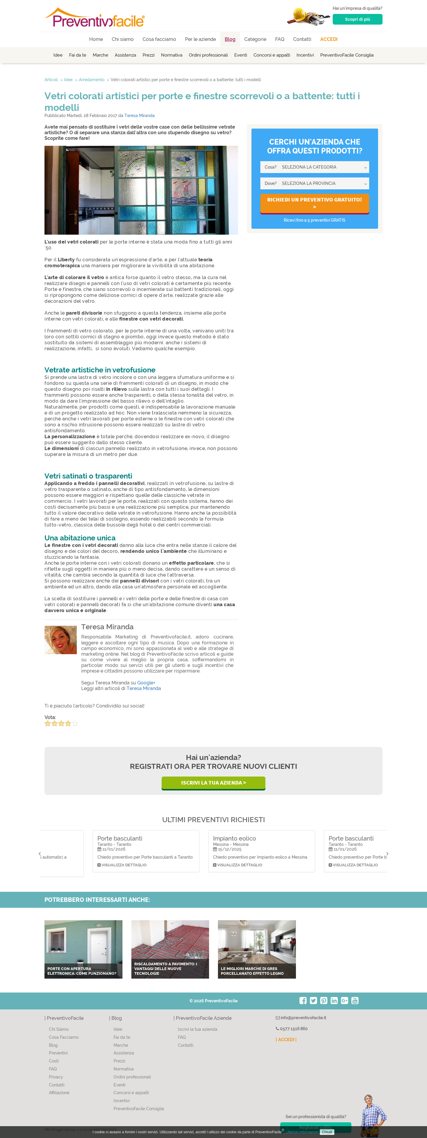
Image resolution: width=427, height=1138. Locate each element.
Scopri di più (357, 19)
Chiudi (327, 1132)
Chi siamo (123, 39)
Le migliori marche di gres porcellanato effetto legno (252, 971)
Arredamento (91, 79)
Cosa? (271, 167)
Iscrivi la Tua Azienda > (213, 782)
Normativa (171, 55)
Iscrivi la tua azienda (197, 1029)
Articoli (51, 79)
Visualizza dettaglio (73, 870)
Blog (230, 39)
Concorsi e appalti (272, 55)
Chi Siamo (58, 1029)
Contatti (302, 39)
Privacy (56, 1077)
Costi (54, 1061)
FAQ (279, 39)
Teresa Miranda (140, 115)
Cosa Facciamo (64, 1037)
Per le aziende (200, 39)
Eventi (240, 55)
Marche (100, 55)
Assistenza (125, 55)
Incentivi (305, 55)
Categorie (255, 39)
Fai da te (77, 55)
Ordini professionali (208, 55)
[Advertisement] (315, 289)
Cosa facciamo (159, 39)
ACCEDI (329, 39)
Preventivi (58, 1053)
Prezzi (148, 55)
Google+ (146, 683)
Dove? (271, 183)
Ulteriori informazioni (302, 1132)
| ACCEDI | (286, 1039)
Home (96, 39)
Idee (58, 55)
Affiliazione (59, 1092)
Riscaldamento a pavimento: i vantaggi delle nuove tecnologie (165, 968)
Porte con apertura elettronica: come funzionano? (81, 971)
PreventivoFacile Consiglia (347, 55)
